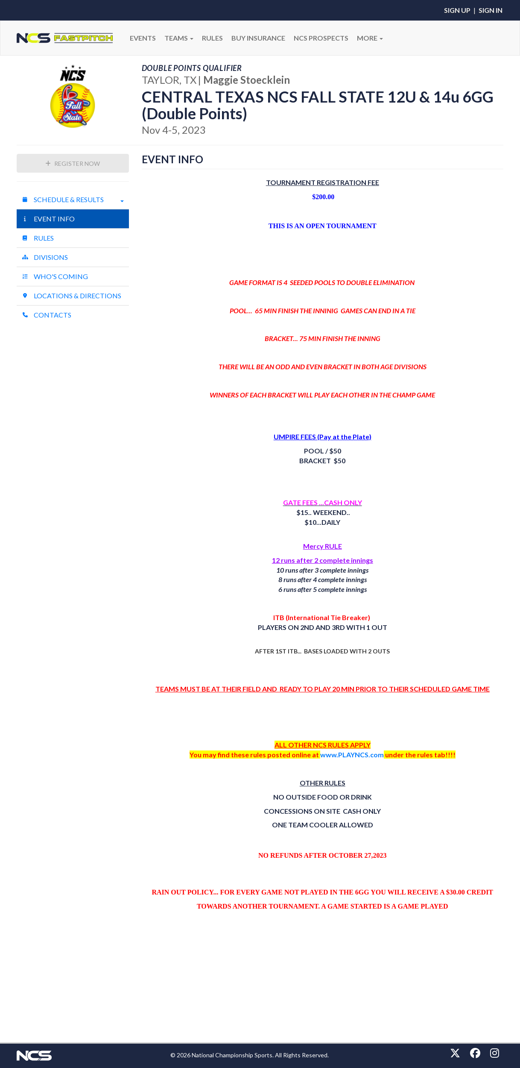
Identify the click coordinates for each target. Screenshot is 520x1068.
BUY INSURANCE (258, 38)
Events (143, 38)
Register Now (72, 163)
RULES (212, 38)
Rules (38, 238)
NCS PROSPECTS (321, 38)
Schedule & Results (73, 199)
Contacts (46, 315)
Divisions (45, 257)
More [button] (370, 38)
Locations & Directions (71, 295)
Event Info (48, 219)
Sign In (490, 10)
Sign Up (457, 10)
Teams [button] (178, 38)
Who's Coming (55, 276)
